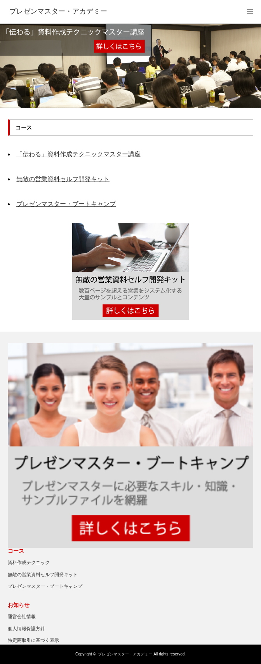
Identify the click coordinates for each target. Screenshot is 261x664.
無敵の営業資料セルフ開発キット (63, 179)
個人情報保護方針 (26, 628)
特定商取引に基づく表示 (33, 640)
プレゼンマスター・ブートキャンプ (66, 204)
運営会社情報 (22, 616)
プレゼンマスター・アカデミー (125, 654)
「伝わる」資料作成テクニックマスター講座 (78, 154)
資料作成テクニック (29, 562)
